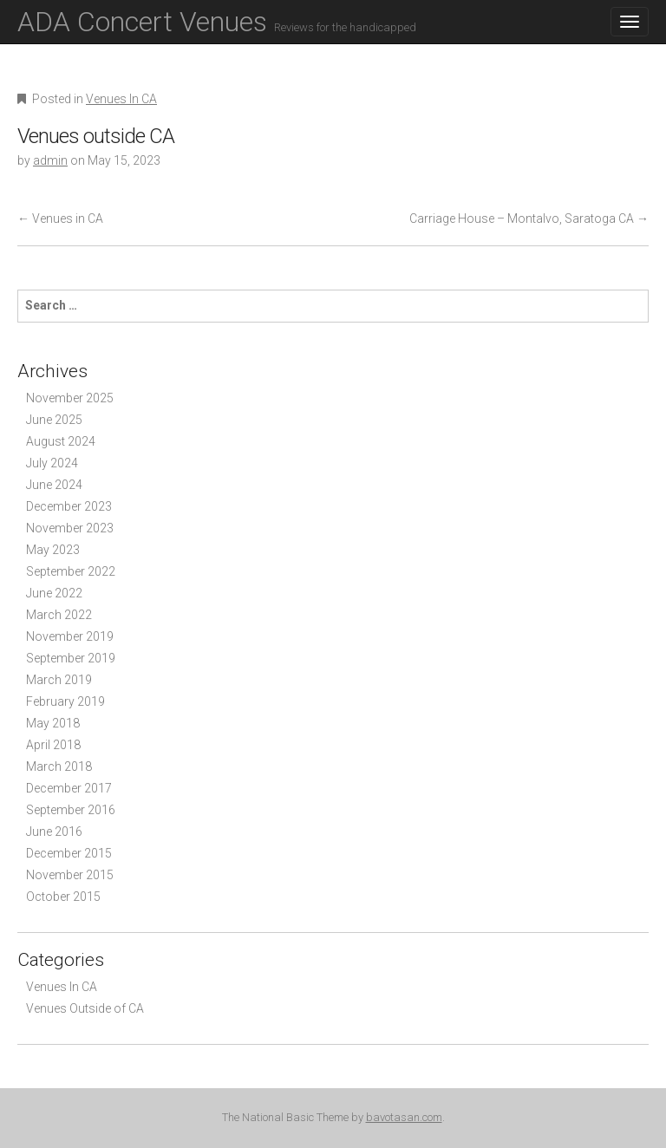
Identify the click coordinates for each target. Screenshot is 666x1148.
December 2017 (69, 788)
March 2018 (59, 766)
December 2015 (69, 853)
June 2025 (54, 420)
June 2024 (54, 485)
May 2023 (53, 550)
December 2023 (69, 506)
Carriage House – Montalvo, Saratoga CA (529, 218)
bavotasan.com (404, 1117)
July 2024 (52, 463)
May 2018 (53, 723)
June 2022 (54, 593)
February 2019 (65, 701)
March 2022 (59, 615)
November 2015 (70, 875)
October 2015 (63, 896)
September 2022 (70, 571)
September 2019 (70, 658)
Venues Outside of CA (85, 1008)
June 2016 (54, 831)
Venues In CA (121, 99)
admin (50, 160)
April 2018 (53, 745)
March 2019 (59, 680)
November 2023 (70, 528)
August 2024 (60, 441)
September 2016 (70, 810)
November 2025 (70, 398)
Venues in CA (60, 218)
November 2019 (70, 636)
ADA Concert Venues (216, 21)
